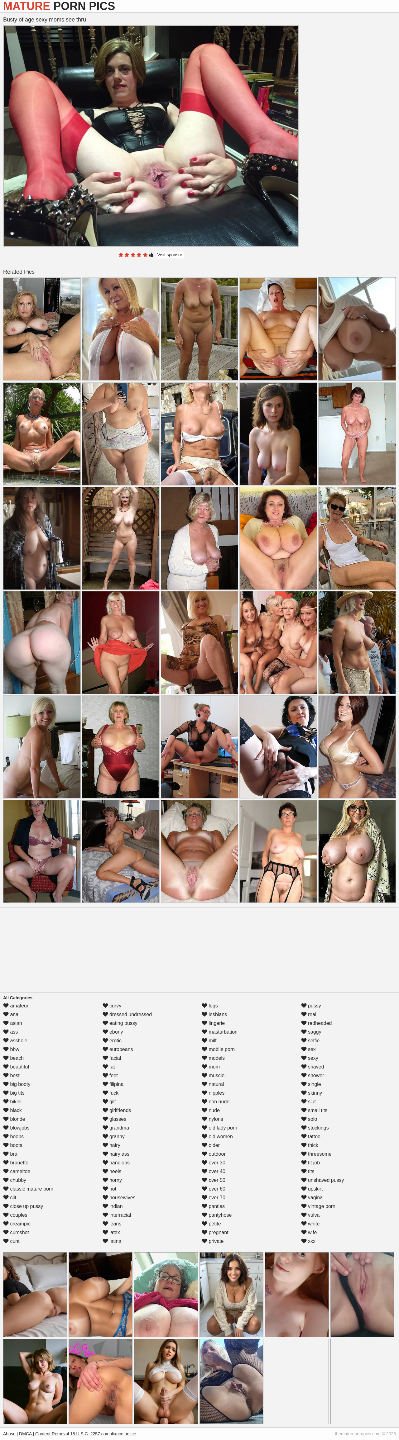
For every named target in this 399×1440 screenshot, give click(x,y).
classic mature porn (28, 1188)
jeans (112, 1223)
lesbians (214, 1014)
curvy (112, 1005)
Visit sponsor (169, 254)
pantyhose (217, 1215)
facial (112, 1058)
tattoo (310, 1136)
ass (10, 1032)
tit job (310, 1162)
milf (209, 1040)
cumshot (16, 1232)
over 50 (213, 1180)
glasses (115, 1119)
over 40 (213, 1171)
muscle (213, 1075)
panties (213, 1206)
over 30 (213, 1162)
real (308, 1014)
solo (309, 1119)
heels (112, 1171)
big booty (16, 1084)
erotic (112, 1040)
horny (112, 1180)
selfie (310, 1040)
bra (10, 1154)
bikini (12, 1101)
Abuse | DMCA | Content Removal (36, 1433)
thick (309, 1145)
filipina (113, 1084)
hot (110, 1188)
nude (211, 1110)
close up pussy (23, 1206)
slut (308, 1101)
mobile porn (218, 1049)
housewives (119, 1197)
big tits (14, 1093)
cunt (11, 1241)
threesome (316, 1154)
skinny (311, 1093)
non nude (215, 1101)
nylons (212, 1119)
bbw (11, 1049)
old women (217, 1136)
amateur (15, 1005)
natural (213, 1084)
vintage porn (318, 1206)
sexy (309, 1058)
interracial (117, 1215)
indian (113, 1206)
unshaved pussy (322, 1180)
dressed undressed (127, 1014)
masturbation (220, 1032)
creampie (17, 1223)
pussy (311, 1005)
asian (12, 1023)
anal (11, 1014)
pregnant (215, 1232)
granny (114, 1136)
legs (210, 1005)
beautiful (16, 1066)
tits (308, 1171)
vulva (310, 1215)
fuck (111, 1093)
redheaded (316, 1023)
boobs (13, 1136)
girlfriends (117, 1110)
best (11, 1075)
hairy (111, 1145)
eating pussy (120, 1023)
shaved (312, 1066)
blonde (14, 1119)
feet (110, 1075)
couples (15, 1215)
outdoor (214, 1154)
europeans (118, 1049)
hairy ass (116, 1154)
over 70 (213, 1197)
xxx (308, 1241)
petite (211, 1223)
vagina (312, 1197)
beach (13, 1058)
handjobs (116, 1162)
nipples (213, 1093)
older (211, 1145)
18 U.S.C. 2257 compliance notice (103, 1433)
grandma (116, 1127)
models (213, 1058)
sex (308, 1049)
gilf (109, 1101)
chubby (14, 1180)
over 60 (213, 1188)
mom (211, 1066)
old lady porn (219, 1127)
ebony (113, 1032)
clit (9, 1197)
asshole (15, 1040)
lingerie (213, 1023)
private (213, 1241)
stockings (315, 1127)
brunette (15, 1162)
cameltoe (16, 1171)
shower (312, 1075)
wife (309, 1232)
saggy (311, 1032)
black (12, 1110)
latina (112, 1241)
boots (12, 1145)
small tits (314, 1110)
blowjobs (16, 1127)
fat (109, 1066)
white (310, 1223)
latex (111, 1232)
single (311, 1084)
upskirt (312, 1188)
